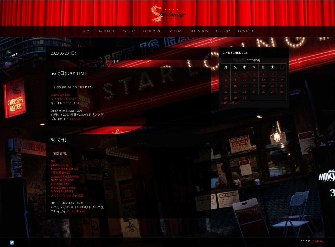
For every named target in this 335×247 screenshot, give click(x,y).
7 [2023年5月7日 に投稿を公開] (282, 74)
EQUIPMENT (152, 31)
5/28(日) (58, 139)
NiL (53, 161)
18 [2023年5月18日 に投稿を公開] (253, 86)
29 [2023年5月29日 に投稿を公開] (225, 97)
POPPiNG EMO (61, 184)
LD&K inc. (317, 241)
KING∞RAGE (60, 165)
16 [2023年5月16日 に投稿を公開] (235, 86)
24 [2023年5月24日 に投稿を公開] (244, 91)
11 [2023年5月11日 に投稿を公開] (254, 80)
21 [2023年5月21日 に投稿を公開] (281, 86)
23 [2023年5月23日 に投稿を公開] (235, 91)
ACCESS (175, 31)
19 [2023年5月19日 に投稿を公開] (263, 86)
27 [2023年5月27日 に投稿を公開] (272, 91)
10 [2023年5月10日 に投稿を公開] (244, 80)
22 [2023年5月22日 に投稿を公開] (225, 91)
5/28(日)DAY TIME (69, 73)
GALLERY (223, 31)
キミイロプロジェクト (66, 98)
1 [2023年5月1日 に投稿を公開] (226, 74)
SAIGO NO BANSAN (64, 168)
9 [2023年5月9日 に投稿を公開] (235, 80)
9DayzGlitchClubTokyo (65, 176)
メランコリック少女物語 (67, 195)
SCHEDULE (107, 31)
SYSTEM (129, 31)
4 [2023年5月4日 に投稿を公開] (254, 74)
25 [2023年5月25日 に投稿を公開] (253, 91)
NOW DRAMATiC (62, 180)
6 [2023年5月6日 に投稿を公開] (272, 74)
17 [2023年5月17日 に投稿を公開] (244, 86)
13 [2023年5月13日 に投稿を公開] (272, 80)
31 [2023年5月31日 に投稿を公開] (244, 97)
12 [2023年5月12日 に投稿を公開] (263, 80)
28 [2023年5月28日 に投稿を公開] (281, 91)
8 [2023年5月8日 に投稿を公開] (226, 80)
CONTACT (246, 31)
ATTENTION (198, 31)
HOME (86, 31)
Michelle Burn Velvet (63, 187)
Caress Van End (60, 94)
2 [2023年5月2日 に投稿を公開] (235, 74)
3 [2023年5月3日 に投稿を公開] (244, 74)
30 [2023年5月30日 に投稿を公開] (235, 97)
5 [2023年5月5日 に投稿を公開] (263, 74)
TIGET (76, 119)
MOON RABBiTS (62, 191)
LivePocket (78, 211)
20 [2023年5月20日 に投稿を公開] (272, 86)
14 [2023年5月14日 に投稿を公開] (281, 80)
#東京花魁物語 (60, 172)
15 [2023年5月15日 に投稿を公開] (225, 86)
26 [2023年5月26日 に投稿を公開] (263, 91)
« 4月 (224, 103)
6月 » (233, 103)
